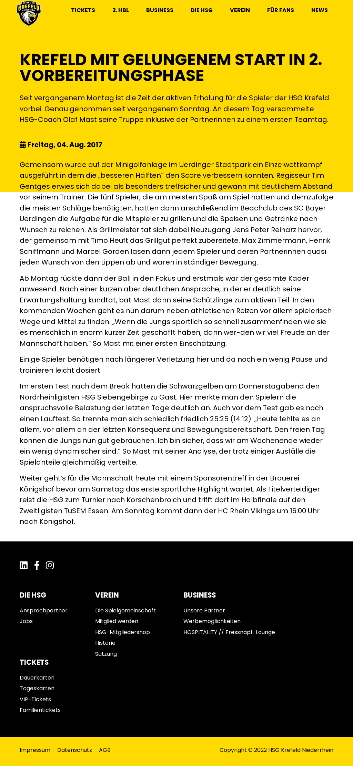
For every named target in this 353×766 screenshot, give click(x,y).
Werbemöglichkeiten (212, 621)
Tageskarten (37, 688)
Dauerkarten (37, 678)
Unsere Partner (204, 610)
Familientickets (40, 710)
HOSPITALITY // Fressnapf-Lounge (229, 632)
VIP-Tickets (35, 699)
